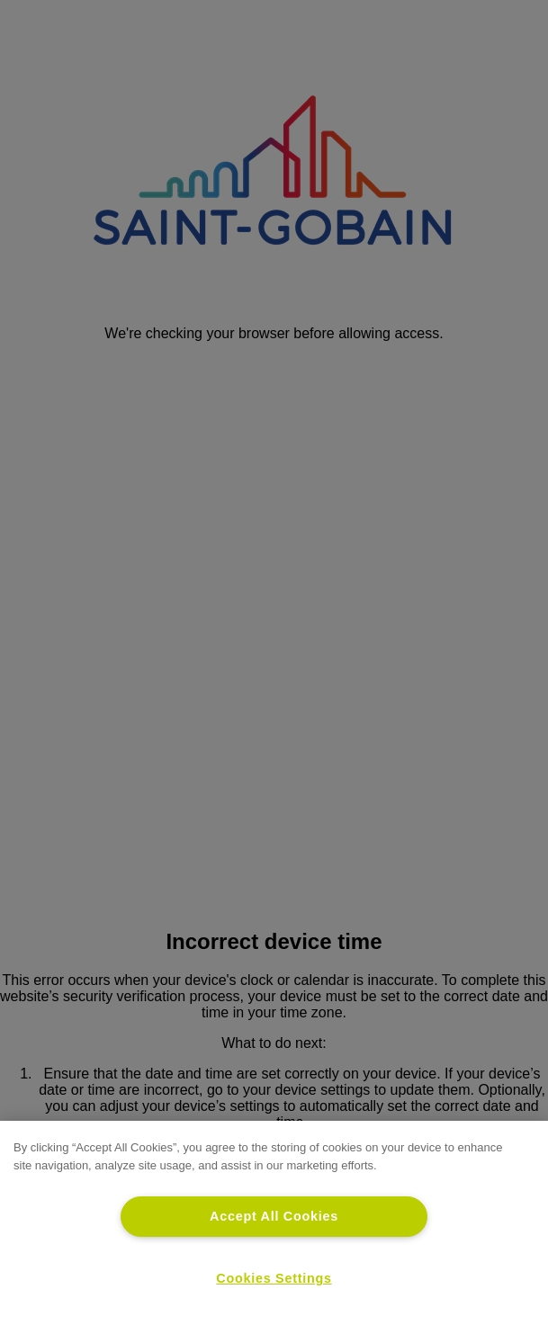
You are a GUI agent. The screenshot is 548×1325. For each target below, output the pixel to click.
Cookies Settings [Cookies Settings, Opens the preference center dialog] (273, 1278)
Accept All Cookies (274, 1216)
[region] (274, 1223)
